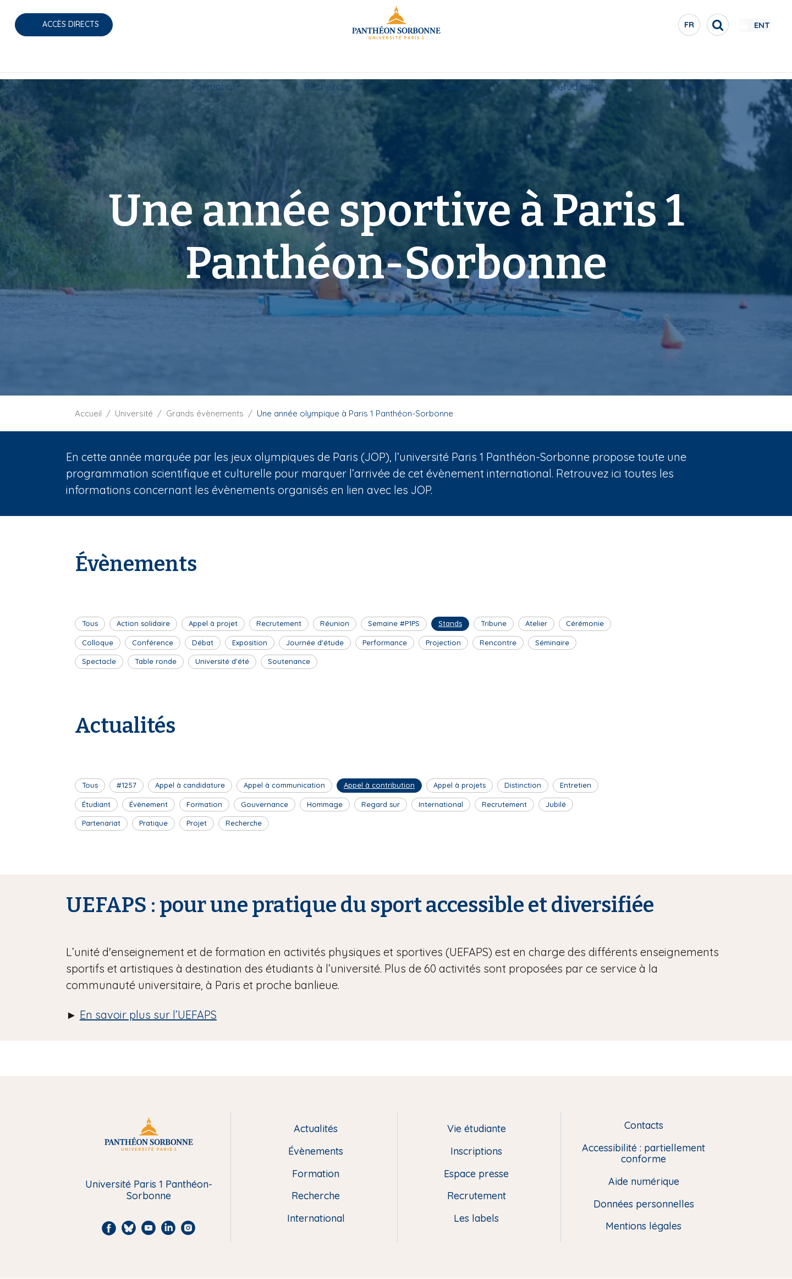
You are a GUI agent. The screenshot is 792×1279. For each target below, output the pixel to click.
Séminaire (552, 642)
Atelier (536, 623)
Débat (202, 642)
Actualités (316, 1129)
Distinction (522, 785)
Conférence (152, 642)
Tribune (494, 623)
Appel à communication (284, 785)
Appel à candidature (190, 785)
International (446, 64)
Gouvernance (264, 804)
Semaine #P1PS (394, 623)
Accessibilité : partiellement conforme (643, 1154)
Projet (196, 823)
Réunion (334, 623)
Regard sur (380, 804)
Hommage (325, 804)
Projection (443, 642)
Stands (450, 623)
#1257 (126, 785)
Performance (384, 642)
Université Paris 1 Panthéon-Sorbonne (148, 1190)
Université (102, 64)
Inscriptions (476, 1151)
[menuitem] (102, 64)
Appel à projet (213, 623)
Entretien (575, 785)
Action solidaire (143, 623)
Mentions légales (643, 1226)
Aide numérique (643, 1182)
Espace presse (476, 1174)
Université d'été (222, 661)
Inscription (688, 64)
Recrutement (278, 623)
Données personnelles (643, 1204)
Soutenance (289, 661)
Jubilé (556, 804)
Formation (214, 64)
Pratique (153, 823)
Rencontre (498, 642)
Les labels (476, 1219)
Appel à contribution (379, 785)
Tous (90, 623)
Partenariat (101, 823)
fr (657, 27)
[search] (685, 25)
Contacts (643, 1126)
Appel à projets (459, 785)
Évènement (148, 804)
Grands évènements (205, 413)
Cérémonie (585, 623)
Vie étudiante (570, 64)
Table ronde (156, 661)
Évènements (315, 1151)
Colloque (97, 642)
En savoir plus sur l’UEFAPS (148, 1015)
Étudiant (96, 804)
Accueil (88, 413)
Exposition (249, 642)
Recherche (328, 64)
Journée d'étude (315, 642)
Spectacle (99, 661)
